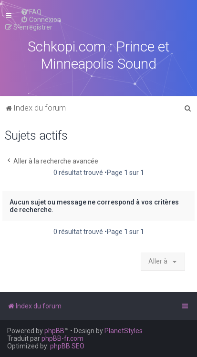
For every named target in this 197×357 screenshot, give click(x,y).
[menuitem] (31, 12)
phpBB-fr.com (62, 338)
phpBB (54, 331)
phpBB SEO (67, 346)
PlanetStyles (123, 331)
